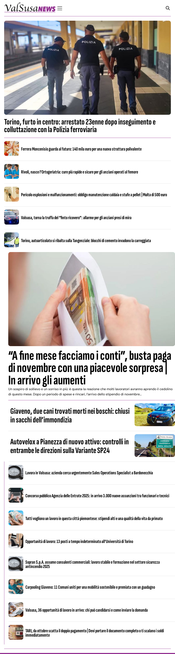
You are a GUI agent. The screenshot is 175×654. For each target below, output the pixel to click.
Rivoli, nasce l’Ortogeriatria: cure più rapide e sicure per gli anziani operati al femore (79, 172)
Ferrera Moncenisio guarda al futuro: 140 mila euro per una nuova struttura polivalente (81, 149)
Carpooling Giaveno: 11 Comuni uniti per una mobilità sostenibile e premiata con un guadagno (90, 587)
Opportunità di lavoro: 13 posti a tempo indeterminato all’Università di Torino (79, 541)
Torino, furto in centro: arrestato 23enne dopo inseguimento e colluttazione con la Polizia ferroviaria (80, 126)
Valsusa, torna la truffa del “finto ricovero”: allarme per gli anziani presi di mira (76, 218)
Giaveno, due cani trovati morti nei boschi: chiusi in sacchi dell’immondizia (70, 415)
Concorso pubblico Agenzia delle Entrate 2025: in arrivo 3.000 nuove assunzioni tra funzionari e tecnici (97, 496)
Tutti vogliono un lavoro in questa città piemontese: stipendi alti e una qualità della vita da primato (94, 518)
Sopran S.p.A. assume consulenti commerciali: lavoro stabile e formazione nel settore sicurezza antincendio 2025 (92, 564)
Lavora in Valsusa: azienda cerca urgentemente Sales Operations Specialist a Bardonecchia (89, 473)
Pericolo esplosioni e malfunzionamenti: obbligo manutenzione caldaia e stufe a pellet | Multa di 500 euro (94, 195)
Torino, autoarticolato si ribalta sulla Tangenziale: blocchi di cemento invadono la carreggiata (86, 241)
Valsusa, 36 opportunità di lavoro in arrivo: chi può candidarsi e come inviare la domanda (86, 610)
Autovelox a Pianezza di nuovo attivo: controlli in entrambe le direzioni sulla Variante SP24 (69, 446)
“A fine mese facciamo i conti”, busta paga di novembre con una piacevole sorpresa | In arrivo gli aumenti (89, 368)
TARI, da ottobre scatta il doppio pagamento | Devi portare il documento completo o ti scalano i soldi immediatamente (94, 633)
